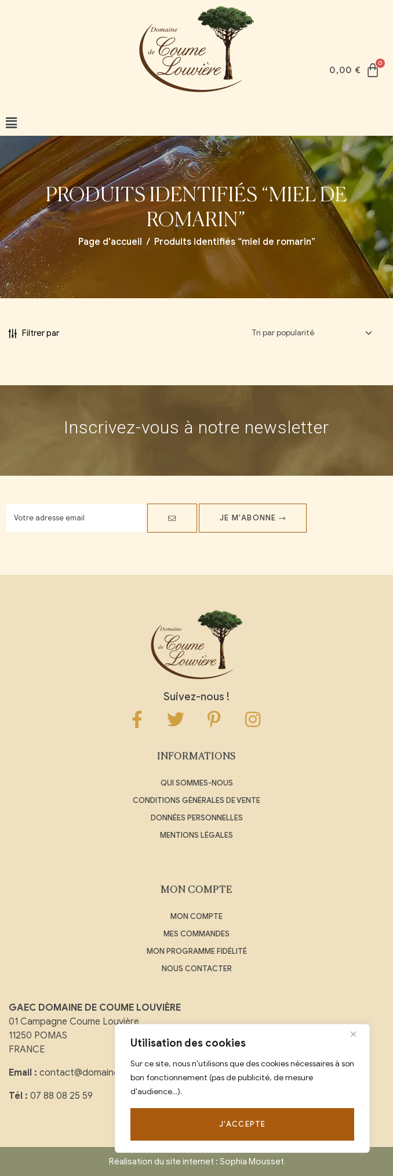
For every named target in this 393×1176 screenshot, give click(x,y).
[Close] (358, 1034)
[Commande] (311, 333)
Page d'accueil (110, 242)
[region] (242, 1088)
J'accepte (242, 1124)
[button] (11, 123)
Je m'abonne (253, 518)
